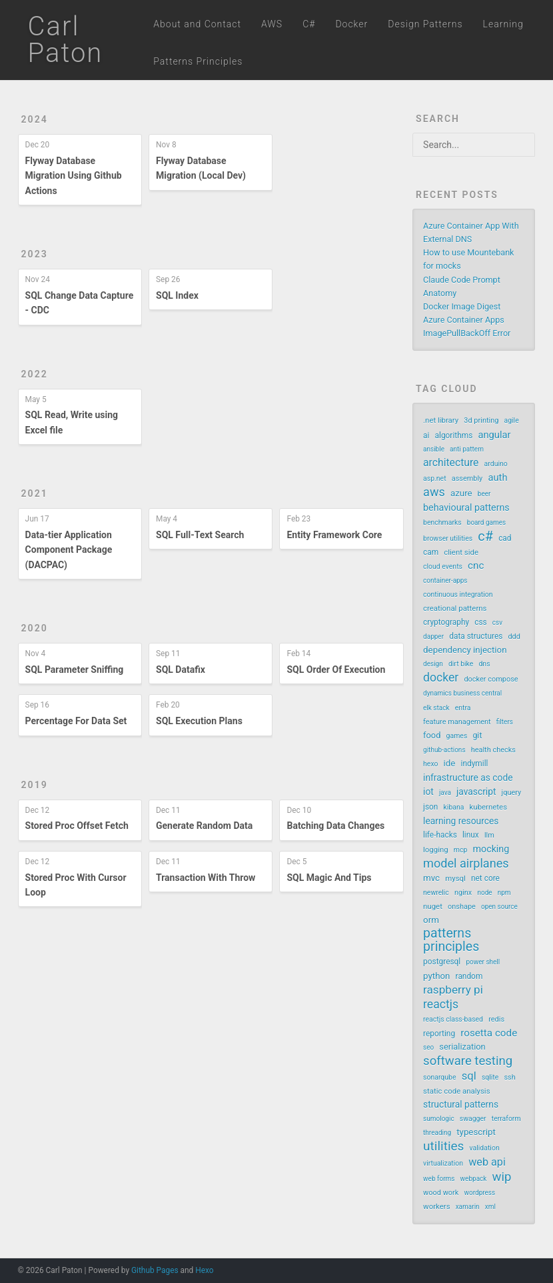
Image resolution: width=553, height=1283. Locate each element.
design (433, 664)
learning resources (460, 821)
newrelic (436, 892)
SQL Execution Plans (199, 721)
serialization (462, 1047)
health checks (493, 750)
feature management (457, 722)
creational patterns (454, 608)
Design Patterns (425, 24)
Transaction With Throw (205, 877)
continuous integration (457, 594)
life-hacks (440, 835)
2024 (34, 119)
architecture (450, 462)
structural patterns (460, 1104)
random (469, 976)
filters (504, 722)
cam (430, 552)
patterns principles (451, 940)
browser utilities (447, 538)
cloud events (442, 566)
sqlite (490, 1077)
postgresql (441, 961)
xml (490, 1206)
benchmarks (442, 522)
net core (485, 878)
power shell (483, 962)
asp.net (434, 478)
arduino (496, 463)
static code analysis (456, 1091)
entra (463, 708)
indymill (474, 763)
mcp (461, 850)
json (430, 807)
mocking (490, 849)
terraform (506, 1118)
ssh (509, 1077)
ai (426, 435)
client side (461, 552)
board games (486, 522)
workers (436, 1206)
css (480, 622)
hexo (430, 764)
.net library (440, 420)
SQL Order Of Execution (335, 669)
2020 (34, 628)
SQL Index (177, 295)
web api (487, 1162)
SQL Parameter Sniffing (74, 669)
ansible (433, 449)
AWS (271, 24)
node (484, 892)
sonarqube (439, 1077)
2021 (34, 493)
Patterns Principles (198, 61)
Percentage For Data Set (76, 721)
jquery (512, 792)
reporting (439, 1033)
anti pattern (467, 449)
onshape (462, 906)
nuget (432, 906)
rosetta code (488, 1033)
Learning (503, 24)
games (457, 736)
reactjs (440, 1004)
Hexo (204, 1270)
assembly (467, 478)
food (431, 735)
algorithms (454, 435)
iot (428, 791)
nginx (463, 892)
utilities (443, 1146)
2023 (34, 254)
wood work (440, 1192)
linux (470, 835)
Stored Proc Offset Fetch (77, 825)
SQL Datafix (180, 669)
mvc (431, 878)
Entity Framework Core (334, 534)
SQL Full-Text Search (200, 534)
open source (499, 906)
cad (504, 538)
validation (485, 1148)
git (477, 735)
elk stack (436, 708)
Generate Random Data (204, 825)
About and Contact (197, 24)
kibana (454, 807)
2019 (34, 785)
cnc (476, 565)
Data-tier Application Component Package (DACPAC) (69, 549)
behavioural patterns (466, 507)
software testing (467, 1061)
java (445, 792)
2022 (34, 374)
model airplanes (466, 863)
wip (502, 1177)
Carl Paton (65, 40)
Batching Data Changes (335, 825)
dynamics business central (462, 693)
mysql (455, 878)
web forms (438, 1178)
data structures (475, 636)
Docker (351, 24)
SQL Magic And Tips (328, 877)
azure (461, 493)
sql (469, 1076)
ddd (514, 636)
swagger (473, 1118)
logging (435, 849)
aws (434, 492)
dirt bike (460, 664)
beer (484, 493)
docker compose (491, 679)
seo (428, 1047)
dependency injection (464, 650)
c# (485, 536)
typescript (476, 1132)
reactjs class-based (453, 1019)
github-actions (444, 750)
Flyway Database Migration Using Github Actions (73, 175)
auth (497, 477)
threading (437, 1132)
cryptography (446, 622)
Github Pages (155, 1270)
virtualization (443, 1163)
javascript (476, 791)
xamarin (468, 1206)
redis (496, 1019)
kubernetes (488, 807)
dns (484, 664)
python (436, 976)
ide (450, 763)
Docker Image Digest (461, 306)
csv (497, 622)
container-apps (445, 580)
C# (308, 24)
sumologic (438, 1118)
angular (494, 435)
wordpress (479, 1192)
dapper (433, 636)
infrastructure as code (467, 777)
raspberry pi (453, 989)
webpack (473, 1178)
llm (489, 835)
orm (431, 920)
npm (504, 892)
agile (511, 420)
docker (440, 677)
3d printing (481, 420)
